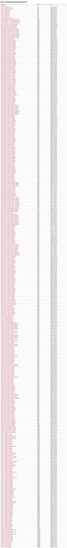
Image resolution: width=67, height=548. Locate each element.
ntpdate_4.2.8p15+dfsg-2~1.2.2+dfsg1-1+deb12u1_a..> (10, 20)
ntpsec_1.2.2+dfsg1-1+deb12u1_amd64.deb (8, 477)
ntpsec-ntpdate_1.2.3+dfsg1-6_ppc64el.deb (8, 71)
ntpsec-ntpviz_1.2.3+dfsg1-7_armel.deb (8, 284)
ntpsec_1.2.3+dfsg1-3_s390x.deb (6, 475)
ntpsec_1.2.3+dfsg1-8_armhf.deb (6, 441)
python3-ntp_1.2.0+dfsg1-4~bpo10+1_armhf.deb (9, 329)
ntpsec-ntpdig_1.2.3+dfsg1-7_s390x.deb (8, 159)
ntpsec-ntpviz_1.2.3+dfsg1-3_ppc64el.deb (8, 242)
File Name (3, 4)
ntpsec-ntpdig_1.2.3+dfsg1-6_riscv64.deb (8, 148)
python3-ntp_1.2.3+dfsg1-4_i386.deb (7, 380)
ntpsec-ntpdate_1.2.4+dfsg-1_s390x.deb (8, 104)
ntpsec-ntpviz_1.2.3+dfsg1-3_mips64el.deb (8, 241)
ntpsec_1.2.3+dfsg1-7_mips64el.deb (7, 494)
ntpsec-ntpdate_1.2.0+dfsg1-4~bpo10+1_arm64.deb (10, 206)
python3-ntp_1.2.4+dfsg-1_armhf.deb (7, 347)
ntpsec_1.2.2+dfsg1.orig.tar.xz (6, 543)
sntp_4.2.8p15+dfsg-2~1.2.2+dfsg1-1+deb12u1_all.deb (10, 22)
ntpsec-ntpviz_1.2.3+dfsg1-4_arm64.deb (8, 258)
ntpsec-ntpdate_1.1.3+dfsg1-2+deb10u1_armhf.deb (10, 184)
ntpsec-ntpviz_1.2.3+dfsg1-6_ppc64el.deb (8, 279)
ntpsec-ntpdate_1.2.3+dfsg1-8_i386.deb (8, 88)
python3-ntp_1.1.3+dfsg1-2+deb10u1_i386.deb (9, 326)
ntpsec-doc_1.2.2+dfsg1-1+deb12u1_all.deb (8, 534)
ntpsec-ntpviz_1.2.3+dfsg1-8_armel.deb (8, 294)
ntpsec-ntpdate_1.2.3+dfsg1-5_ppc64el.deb (8, 61)
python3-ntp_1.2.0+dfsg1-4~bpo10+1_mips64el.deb (10, 397)
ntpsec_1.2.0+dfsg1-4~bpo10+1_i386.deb (8, 497)
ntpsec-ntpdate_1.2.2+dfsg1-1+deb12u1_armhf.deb (10, 32)
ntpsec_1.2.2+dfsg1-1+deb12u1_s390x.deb (8, 446)
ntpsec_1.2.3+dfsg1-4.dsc (5, 10)
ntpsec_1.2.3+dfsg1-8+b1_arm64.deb (7, 464)
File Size (38, 4)
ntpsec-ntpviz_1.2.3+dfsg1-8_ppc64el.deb (8, 302)
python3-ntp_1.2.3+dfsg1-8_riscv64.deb (8, 416)
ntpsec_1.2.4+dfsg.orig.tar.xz (6, 545)
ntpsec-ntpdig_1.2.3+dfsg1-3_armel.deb (8, 117)
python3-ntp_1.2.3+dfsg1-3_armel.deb (7, 354)
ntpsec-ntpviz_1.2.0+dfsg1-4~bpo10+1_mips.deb (9, 251)
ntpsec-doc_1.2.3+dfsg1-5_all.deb (7, 540)
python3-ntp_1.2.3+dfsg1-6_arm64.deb (7, 405)
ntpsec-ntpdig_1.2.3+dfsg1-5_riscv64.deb (8, 139)
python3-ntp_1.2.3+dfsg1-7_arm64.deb (7, 403)
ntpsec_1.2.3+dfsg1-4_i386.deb (6, 517)
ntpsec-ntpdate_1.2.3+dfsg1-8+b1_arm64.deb (9, 95)
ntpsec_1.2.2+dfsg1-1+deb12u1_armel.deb (8, 437)
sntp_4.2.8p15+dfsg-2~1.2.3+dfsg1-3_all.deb (8, 26)
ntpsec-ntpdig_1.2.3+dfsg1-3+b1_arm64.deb (8, 124)
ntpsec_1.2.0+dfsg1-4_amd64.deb (7, 473)
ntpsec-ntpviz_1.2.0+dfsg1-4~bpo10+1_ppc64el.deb (10, 253)
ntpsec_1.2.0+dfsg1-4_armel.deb (6, 434)
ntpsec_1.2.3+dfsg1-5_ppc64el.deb (7, 507)
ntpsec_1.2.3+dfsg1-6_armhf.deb (6, 442)
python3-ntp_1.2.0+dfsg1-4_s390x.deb (7, 338)
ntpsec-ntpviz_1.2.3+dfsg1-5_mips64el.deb (8, 271)
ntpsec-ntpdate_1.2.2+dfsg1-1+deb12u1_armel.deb (10, 31)
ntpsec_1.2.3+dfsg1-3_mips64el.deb (7, 476)
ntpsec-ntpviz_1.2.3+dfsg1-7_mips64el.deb (8, 288)
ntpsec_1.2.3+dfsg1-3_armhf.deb (6, 439)
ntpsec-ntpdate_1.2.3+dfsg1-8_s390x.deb (8, 90)
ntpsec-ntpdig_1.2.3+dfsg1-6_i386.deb (7, 146)
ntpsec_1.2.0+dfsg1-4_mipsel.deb (7, 459)
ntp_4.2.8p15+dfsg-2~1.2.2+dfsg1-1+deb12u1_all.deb (10, 21)
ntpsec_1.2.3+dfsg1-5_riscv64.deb (7, 514)
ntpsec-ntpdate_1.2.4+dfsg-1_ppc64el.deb (8, 99)
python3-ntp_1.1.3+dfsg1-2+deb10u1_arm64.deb (9, 327)
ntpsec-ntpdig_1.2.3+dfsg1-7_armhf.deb (8, 156)
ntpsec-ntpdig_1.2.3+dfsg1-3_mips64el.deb (8, 120)
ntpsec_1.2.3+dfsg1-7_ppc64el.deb (7, 509)
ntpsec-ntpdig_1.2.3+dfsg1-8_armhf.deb (8, 165)
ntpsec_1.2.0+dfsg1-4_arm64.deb (7, 455)
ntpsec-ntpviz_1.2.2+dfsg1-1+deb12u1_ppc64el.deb (10, 223)
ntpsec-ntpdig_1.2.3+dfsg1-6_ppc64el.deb (8, 147)
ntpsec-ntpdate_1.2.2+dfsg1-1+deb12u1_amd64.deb (10, 37)
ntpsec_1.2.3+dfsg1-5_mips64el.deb (7, 490)
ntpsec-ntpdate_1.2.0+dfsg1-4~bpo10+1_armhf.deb (10, 200)
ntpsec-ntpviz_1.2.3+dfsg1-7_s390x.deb (8, 287)
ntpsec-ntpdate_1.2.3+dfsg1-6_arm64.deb (8, 65)
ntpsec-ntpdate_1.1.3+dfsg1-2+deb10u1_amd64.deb (10, 182)
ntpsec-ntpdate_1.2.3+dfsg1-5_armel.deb (8, 55)
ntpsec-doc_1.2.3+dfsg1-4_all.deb (7, 536)
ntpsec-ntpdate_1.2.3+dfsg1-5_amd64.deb (8, 58)
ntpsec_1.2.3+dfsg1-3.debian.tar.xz (7, 305)
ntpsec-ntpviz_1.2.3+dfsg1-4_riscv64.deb (8, 261)
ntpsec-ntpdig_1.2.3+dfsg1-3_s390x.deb (8, 123)
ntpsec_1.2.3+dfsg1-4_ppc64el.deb (7, 506)
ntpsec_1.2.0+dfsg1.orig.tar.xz (6, 542)
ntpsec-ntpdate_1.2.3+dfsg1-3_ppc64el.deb (8, 46)
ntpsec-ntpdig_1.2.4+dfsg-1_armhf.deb (7, 175)
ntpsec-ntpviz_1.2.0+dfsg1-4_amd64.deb (8, 225)
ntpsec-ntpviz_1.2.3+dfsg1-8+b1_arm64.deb (8, 303)
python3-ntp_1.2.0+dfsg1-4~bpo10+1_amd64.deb (9, 337)
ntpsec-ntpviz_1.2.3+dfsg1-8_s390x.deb (8, 296)
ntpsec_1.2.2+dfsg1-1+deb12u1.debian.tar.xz (9, 304)
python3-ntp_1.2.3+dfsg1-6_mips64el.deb (8, 422)
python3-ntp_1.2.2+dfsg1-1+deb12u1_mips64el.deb (10, 398)
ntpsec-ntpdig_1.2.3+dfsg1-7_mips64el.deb (8, 157)
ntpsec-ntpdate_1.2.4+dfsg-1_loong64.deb (8, 98)
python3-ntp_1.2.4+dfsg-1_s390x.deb (7, 372)
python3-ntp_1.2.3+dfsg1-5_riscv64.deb (8, 413)
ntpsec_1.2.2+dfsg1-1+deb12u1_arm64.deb (8, 456)
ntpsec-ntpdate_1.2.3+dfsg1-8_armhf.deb (8, 87)
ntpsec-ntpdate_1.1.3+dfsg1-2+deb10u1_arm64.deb (10, 183)
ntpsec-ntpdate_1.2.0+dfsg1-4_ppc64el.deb (8, 194)
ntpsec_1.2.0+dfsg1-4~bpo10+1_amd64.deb (8, 465)
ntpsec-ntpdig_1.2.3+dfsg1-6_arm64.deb (8, 142)
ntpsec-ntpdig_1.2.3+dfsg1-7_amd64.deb (8, 152)
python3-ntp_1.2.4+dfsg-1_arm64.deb (7, 399)
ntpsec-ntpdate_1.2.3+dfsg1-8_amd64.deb (8, 83)
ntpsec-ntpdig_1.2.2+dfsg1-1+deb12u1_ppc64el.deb (10, 113)
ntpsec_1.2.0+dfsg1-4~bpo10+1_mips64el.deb (9, 460)
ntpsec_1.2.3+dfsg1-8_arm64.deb (7, 474)
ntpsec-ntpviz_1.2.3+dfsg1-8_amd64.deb (8, 292)
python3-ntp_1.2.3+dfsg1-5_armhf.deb (7, 348)
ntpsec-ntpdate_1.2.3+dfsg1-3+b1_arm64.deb (9, 47)
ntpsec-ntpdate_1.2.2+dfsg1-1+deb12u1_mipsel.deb (10, 29)
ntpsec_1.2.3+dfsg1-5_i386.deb (6, 518)
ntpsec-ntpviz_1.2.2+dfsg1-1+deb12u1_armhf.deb (9, 219)
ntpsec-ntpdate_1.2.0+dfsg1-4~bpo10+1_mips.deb (9, 198)
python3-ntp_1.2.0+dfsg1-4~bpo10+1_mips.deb (9, 344)
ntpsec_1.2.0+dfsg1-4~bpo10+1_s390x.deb (8, 438)
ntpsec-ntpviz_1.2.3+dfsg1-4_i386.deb (7, 259)
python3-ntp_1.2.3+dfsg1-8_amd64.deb (8, 361)
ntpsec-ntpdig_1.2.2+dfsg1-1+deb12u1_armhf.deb (9, 108)
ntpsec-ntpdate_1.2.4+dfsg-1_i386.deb (7, 97)
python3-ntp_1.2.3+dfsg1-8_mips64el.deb (8, 424)
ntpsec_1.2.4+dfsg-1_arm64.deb (6, 481)
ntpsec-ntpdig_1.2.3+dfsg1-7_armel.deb (8, 155)
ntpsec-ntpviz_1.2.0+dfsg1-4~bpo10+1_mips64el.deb (10, 254)
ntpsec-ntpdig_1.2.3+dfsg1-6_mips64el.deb (8, 149)
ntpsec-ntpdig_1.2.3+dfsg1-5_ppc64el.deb (8, 138)
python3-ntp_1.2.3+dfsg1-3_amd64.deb (8, 353)
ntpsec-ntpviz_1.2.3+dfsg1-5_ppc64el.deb (8, 270)
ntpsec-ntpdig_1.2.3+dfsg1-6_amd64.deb (8, 141)
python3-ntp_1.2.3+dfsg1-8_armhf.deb (7, 352)
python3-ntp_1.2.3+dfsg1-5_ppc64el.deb (8, 388)
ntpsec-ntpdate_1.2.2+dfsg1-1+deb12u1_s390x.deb (10, 36)
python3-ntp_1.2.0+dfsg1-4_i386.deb (7, 363)
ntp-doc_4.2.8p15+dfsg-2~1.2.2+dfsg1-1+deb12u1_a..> (10, 19)
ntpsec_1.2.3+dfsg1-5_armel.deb (6, 448)
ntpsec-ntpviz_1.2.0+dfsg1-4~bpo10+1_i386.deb (9, 250)
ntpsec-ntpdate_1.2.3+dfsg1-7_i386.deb (8, 78)
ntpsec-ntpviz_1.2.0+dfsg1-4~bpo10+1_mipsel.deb (9, 252)
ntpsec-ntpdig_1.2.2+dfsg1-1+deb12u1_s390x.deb (9, 114)
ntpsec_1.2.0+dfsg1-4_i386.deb (6, 500)
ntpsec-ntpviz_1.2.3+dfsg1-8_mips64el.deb (8, 301)
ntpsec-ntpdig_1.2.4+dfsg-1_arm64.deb (8, 174)
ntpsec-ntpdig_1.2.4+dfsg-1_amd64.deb (8, 173)
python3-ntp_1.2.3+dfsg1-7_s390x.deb (7, 374)
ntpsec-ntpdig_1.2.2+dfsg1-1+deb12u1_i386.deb (9, 109)
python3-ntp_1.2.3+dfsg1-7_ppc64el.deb (8, 389)
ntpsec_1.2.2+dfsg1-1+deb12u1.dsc (7, 18)
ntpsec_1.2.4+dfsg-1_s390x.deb (6, 498)
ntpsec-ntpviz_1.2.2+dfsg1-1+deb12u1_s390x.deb (9, 224)
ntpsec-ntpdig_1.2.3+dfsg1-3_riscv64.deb (8, 122)
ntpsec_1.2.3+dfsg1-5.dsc (5, 11)
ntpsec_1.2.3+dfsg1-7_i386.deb (6, 520)
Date (51, 4)
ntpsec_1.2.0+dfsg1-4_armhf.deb (6, 433)
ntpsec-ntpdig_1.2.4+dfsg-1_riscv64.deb (8, 181)
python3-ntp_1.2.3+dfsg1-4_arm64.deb (7, 404)
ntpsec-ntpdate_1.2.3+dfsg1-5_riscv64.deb (8, 62)
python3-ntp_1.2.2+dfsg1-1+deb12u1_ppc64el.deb (9, 365)
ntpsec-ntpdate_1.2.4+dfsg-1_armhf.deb (8, 96)
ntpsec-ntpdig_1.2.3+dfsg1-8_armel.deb (8, 164)
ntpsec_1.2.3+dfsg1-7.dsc (5, 13)
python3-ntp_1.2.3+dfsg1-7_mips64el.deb (8, 423)
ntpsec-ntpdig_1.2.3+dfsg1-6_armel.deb (8, 143)
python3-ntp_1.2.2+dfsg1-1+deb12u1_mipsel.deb (9, 339)
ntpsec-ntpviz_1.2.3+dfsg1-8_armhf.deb (8, 295)
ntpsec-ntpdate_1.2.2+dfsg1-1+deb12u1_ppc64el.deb (10, 35)
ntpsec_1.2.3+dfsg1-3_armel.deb (6, 447)
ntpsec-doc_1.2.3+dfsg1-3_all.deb (7, 535)
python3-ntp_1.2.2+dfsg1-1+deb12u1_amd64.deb (9, 335)
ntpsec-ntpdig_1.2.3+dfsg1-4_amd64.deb (8, 125)
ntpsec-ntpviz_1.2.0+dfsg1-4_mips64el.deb (8, 232)
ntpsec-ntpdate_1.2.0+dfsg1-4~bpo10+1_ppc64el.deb (10, 203)
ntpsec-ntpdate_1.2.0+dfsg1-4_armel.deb (8, 190)
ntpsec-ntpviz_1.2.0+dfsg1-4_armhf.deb (8, 228)
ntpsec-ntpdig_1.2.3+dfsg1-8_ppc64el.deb (8, 167)
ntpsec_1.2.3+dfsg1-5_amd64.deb (7, 485)
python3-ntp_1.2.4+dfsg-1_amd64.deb (7, 357)
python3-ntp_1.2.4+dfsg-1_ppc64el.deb (7, 425)
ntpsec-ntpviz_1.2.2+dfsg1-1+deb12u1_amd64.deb (10, 216)
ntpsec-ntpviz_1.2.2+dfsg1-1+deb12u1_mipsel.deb (9, 215)
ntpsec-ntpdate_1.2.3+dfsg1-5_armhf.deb (8, 56)
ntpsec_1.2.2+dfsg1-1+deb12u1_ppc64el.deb (9, 501)
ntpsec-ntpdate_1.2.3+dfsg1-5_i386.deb (8, 57)
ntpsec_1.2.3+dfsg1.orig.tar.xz (6, 544)
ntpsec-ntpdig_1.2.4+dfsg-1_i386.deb (7, 176)
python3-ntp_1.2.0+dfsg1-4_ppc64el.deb (8, 373)
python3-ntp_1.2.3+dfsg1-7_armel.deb (7, 369)
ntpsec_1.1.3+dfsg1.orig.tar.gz (6, 546)
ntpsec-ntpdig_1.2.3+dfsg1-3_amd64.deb (8, 116)
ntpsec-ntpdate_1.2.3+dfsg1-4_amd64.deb (8, 48)
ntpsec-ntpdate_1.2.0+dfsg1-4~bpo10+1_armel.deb (10, 199)
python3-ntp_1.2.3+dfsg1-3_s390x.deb (7, 371)
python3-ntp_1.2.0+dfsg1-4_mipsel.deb (7, 343)
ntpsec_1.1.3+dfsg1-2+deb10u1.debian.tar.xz (9, 322)
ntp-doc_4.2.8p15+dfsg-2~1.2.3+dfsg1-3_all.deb (9, 23)
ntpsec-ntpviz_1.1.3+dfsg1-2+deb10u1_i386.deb (9, 211)
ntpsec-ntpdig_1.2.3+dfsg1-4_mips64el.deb (8, 130)
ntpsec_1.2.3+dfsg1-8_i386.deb (6, 523)
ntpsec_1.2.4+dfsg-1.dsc (5, 15)
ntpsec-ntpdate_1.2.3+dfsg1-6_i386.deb (8, 69)
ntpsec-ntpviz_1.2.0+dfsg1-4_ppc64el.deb (8, 234)
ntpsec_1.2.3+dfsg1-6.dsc (5, 12)
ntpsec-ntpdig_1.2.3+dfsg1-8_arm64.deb (8, 163)
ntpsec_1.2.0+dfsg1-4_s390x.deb (6, 440)
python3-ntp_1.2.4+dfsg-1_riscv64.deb (7, 412)
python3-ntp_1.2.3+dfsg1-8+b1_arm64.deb (8, 408)
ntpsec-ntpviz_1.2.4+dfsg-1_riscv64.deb (8, 314)
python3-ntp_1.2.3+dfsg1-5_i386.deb (7, 381)
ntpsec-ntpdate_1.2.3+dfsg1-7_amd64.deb (8, 73)
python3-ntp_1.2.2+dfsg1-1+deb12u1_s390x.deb (9, 336)
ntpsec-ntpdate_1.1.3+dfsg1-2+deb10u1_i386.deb (9, 185)
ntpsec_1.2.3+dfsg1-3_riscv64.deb (7, 503)
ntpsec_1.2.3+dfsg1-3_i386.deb (6, 510)
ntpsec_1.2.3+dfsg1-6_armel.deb (6, 449)
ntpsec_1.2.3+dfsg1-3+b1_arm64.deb (7, 466)
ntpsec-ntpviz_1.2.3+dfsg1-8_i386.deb (7, 297)
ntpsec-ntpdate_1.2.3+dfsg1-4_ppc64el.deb (8, 54)
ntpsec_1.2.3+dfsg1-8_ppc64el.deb (7, 511)
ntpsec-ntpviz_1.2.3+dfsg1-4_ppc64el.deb (8, 260)
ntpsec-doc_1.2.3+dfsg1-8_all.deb (7, 537)
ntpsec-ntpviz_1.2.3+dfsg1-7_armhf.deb (8, 285)
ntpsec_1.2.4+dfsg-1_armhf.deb (6, 458)
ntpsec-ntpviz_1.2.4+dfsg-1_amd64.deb (8, 309)
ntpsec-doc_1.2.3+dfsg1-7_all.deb (7, 541)
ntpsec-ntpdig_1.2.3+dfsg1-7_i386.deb (7, 150)
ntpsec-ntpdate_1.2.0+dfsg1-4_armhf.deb (8, 191)
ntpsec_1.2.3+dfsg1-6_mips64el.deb (7, 493)
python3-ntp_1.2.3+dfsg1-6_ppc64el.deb (8, 390)
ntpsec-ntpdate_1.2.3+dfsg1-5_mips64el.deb (8, 63)
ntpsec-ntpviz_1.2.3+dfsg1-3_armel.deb (8, 235)
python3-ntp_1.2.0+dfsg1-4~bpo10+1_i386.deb (9, 364)
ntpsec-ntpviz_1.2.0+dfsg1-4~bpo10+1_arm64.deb (9, 245)
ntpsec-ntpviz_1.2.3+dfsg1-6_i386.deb (7, 277)
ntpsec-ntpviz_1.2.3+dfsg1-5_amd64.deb (8, 267)
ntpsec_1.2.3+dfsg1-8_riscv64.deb (7, 519)
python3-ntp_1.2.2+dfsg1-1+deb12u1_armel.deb (9, 331)
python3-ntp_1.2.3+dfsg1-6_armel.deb (7, 366)
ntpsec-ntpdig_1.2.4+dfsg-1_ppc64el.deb (8, 177)
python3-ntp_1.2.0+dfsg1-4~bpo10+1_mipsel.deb (9, 345)
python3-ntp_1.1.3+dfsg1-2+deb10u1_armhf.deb (9, 323)
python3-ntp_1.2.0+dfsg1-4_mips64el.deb (8, 396)
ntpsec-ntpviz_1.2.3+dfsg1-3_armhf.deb (8, 236)
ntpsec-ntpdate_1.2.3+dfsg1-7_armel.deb (8, 75)
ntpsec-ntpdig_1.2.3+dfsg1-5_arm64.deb (8, 134)
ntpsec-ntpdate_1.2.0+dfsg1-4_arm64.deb (8, 189)
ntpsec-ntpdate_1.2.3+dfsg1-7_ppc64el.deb (8, 79)
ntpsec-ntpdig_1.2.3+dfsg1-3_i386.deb (7, 115)
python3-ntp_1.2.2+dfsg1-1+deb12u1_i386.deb (9, 355)
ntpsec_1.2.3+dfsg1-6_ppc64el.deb (7, 508)
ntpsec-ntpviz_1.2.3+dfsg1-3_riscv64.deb (8, 243)
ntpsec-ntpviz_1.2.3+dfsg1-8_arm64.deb (8, 293)
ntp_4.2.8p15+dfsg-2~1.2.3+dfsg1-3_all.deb (8, 27)
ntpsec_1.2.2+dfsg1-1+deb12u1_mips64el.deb (9, 472)
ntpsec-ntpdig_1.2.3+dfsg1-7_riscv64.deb (8, 158)
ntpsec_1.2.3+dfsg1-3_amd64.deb (7, 482)
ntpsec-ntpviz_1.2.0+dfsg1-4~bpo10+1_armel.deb (9, 246)
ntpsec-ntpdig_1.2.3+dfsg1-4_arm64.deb (8, 129)
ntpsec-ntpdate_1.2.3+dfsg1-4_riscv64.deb (8, 52)
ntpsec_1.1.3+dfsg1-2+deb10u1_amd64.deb (8, 429)
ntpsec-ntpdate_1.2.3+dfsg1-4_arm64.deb (8, 49)
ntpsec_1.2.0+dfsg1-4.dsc (5, 6)
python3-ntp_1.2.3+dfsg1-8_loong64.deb (8, 420)
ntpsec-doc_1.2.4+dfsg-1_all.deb (6, 533)
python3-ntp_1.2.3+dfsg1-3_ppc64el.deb (8, 386)
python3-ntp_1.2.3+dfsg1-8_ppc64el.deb (8, 391)
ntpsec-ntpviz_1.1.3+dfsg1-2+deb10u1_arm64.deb (9, 209)
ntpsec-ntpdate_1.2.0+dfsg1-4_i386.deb (8, 192)
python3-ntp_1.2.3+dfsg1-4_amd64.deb (8, 356)
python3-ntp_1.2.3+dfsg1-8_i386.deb (7, 383)
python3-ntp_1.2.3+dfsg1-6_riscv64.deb (8, 415)
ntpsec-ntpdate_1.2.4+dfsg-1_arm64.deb (8, 103)
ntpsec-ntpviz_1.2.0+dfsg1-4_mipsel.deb (8, 233)
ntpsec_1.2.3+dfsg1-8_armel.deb (6, 450)
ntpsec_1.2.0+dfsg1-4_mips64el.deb (7, 463)
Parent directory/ (4, 5)
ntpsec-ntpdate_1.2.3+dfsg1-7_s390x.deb (8, 81)
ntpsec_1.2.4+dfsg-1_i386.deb (6, 527)
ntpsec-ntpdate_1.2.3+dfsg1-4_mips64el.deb (8, 53)
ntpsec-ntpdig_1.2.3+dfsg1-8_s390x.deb (8, 169)
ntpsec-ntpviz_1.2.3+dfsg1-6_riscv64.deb (8, 280)
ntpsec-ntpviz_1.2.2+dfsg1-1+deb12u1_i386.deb (9, 220)
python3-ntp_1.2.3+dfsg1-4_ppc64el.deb (8, 387)
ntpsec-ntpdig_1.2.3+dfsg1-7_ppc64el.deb (8, 151)
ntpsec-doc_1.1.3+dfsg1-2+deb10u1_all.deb (8, 529)
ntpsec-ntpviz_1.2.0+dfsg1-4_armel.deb (8, 227)
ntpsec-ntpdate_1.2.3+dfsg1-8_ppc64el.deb (8, 92)
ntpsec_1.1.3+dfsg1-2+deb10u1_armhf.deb (8, 426)
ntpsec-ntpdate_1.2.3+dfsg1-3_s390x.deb (8, 43)
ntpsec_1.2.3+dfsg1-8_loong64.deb (7, 499)
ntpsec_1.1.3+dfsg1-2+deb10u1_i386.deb (8, 430)
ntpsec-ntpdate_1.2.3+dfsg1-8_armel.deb (8, 86)
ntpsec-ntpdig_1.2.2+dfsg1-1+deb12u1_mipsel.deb (9, 112)
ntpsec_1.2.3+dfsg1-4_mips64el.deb (7, 492)
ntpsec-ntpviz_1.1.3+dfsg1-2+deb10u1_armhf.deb (9, 210)
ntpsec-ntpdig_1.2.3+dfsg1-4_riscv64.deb (8, 131)
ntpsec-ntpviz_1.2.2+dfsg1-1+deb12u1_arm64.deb (9, 217)
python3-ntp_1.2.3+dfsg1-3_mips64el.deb (8, 407)
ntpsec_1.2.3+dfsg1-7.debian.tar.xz (7, 320)
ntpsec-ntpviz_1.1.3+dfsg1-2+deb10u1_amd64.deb (10, 208)
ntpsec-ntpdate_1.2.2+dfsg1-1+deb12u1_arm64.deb (10, 30)
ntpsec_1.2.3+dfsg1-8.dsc (5, 14)
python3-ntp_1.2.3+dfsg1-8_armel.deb (7, 370)
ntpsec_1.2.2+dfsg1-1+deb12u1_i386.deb (8, 502)
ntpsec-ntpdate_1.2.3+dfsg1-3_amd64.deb (8, 44)
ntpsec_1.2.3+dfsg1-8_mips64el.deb (7, 491)
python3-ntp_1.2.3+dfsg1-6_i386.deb (7, 382)
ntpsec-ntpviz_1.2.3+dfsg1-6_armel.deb (8, 275)
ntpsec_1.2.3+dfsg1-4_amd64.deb (7, 483)
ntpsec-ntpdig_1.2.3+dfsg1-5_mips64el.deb (8, 140)
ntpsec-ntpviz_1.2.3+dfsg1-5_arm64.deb (8, 268)
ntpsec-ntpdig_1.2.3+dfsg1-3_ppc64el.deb (8, 121)
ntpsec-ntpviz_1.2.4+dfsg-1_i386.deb (7, 310)
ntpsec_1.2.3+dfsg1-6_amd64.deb (7, 484)
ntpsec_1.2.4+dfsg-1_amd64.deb (6, 524)
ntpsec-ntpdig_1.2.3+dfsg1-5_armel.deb (8, 135)
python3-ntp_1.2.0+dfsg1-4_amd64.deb (8, 340)
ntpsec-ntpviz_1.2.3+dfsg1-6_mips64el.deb (8, 278)
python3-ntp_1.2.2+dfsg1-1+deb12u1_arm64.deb (9, 395)
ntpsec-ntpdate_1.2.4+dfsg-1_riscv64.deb (8, 100)
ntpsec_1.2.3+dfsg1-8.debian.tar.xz (7, 321)
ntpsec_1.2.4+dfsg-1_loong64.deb (7, 525)
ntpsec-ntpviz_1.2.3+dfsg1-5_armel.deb (8, 269)
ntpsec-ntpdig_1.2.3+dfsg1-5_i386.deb (7, 132)
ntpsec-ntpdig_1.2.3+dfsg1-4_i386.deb (7, 126)
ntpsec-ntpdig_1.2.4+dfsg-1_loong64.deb (8, 180)
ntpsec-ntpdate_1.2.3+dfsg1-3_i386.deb (8, 39)
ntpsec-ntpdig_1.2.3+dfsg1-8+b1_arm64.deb (8, 172)
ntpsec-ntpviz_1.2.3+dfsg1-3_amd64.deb (8, 237)
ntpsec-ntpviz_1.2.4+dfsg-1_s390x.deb (7, 311)
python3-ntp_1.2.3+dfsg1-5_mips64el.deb (8, 421)
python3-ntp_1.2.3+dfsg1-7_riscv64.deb (8, 417)
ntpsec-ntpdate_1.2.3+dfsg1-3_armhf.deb (8, 38)
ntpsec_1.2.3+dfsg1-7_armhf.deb (6, 443)
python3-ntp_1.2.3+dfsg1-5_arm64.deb (7, 400)
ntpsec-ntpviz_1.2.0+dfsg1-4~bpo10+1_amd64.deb (10, 244)
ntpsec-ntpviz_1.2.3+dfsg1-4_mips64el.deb (8, 262)
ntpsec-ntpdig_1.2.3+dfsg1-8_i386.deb (7, 166)
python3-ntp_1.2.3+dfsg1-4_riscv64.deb (8, 414)
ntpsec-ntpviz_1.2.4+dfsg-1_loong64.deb (8, 312)
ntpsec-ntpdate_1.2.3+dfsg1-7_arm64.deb (8, 74)
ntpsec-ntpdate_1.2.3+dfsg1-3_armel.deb (8, 45)
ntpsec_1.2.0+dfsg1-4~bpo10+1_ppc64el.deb (9, 489)
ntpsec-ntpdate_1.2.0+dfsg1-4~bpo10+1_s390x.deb (10, 207)
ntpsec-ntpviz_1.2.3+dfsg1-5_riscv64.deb (8, 266)
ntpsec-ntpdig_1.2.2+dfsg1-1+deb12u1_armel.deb (9, 107)
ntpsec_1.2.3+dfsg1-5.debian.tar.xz (7, 318)
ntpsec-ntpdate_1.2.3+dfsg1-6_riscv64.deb (8, 72)
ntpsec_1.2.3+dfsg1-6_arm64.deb (7, 468)
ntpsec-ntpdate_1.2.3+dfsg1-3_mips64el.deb (8, 40)
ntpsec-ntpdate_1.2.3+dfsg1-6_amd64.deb (8, 64)
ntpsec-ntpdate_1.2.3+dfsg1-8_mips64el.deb (8, 91)
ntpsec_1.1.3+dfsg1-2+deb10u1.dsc (7, 9)
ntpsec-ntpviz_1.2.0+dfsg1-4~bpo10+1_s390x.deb (9, 249)
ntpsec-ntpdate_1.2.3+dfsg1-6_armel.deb (8, 66)
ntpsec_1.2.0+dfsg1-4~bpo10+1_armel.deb (8, 432)
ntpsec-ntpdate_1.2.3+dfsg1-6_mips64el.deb (8, 70)
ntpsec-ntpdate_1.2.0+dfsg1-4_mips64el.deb (8, 193)
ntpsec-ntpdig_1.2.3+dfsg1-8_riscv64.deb (8, 168)
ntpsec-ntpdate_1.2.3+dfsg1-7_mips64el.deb (8, 82)
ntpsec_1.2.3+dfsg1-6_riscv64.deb (7, 516)
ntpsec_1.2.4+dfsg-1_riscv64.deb (6, 526)
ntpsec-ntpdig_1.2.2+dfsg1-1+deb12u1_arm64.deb (9, 106)
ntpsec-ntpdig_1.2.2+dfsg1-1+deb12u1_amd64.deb (10, 105)
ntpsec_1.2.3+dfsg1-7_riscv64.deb (7, 515)
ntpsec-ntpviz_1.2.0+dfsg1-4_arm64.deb (8, 226)
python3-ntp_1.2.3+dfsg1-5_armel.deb (7, 362)
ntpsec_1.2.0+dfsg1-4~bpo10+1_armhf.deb (8, 431)
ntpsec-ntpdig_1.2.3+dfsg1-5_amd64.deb (8, 133)
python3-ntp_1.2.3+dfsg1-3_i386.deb (7, 379)
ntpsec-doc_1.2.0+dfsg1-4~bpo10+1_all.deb (8, 532)
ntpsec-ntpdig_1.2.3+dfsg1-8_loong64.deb (8, 160)
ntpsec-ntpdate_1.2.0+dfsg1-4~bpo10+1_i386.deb (9, 201)
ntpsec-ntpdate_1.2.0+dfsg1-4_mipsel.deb (8, 186)
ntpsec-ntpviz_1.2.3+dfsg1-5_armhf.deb (8, 263)
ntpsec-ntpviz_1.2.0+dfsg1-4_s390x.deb (8, 229)
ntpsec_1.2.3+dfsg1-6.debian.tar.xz (7, 319)
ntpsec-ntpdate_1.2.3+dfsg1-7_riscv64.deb (8, 80)
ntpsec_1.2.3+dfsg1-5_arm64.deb (7, 467)
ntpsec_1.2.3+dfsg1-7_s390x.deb (6, 480)
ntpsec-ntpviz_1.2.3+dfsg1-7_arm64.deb (8, 283)
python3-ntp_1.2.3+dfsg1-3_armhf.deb (7, 346)
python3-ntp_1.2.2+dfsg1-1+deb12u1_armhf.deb (9, 328)
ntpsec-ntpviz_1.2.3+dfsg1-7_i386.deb (7, 286)
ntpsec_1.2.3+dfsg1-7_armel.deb (6, 451)
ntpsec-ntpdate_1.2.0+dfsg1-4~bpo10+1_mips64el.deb (10, 202)
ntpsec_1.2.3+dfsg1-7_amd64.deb (7, 486)
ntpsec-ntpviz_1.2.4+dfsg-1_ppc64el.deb (8, 313)
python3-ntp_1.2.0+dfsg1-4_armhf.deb (7, 330)
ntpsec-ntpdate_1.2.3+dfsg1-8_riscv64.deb (8, 89)
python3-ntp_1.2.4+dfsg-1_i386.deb (7, 378)
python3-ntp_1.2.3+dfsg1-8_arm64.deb (7, 406)
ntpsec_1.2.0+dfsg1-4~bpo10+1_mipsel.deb (8, 457)
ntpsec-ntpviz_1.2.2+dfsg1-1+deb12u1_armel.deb (9, 218)
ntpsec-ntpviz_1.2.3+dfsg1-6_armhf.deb (8, 276)
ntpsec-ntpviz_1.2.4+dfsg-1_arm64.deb (7, 306)
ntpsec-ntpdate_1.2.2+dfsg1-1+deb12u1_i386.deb (9, 28)
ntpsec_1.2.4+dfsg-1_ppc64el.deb (7, 528)
